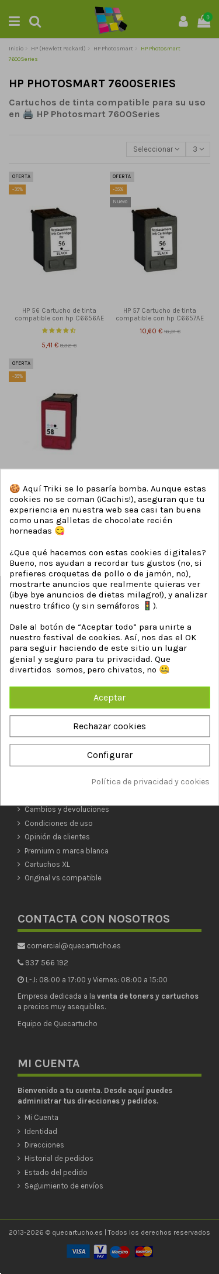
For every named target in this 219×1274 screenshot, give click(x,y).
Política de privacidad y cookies (150, 782)
